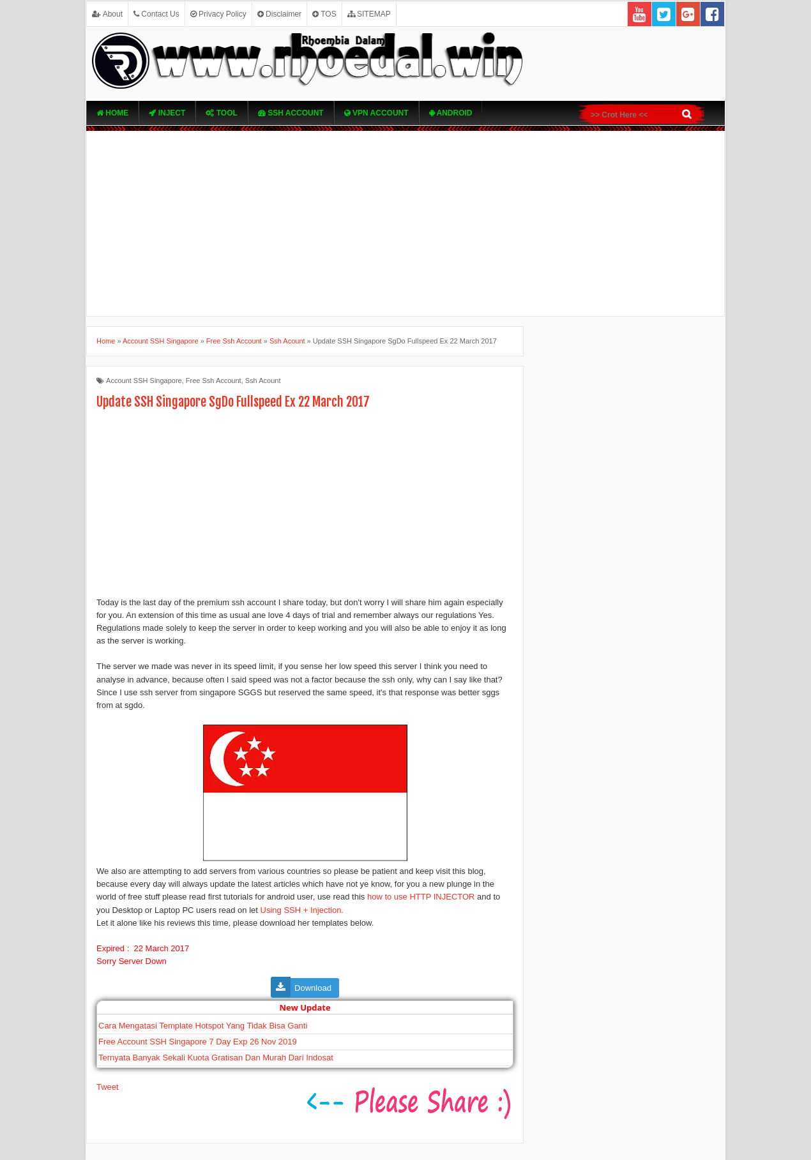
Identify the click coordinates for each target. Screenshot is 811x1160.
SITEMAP (369, 14)
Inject (167, 113)
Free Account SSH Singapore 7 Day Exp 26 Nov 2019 (197, 1041)
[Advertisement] (405, 223)
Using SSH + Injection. (302, 910)
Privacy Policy (218, 14)
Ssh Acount (263, 380)
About (107, 14)
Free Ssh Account (213, 380)
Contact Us (156, 14)
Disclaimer (279, 14)
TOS (324, 14)
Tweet (107, 1087)
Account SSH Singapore (144, 380)
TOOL (221, 113)
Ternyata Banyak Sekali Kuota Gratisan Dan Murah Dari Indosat (215, 1057)
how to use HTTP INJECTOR (421, 896)
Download (312, 988)
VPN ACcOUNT (376, 113)
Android (451, 113)
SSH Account (291, 113)
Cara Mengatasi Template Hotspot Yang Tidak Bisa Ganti (202, 1025)
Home (112, 113)
